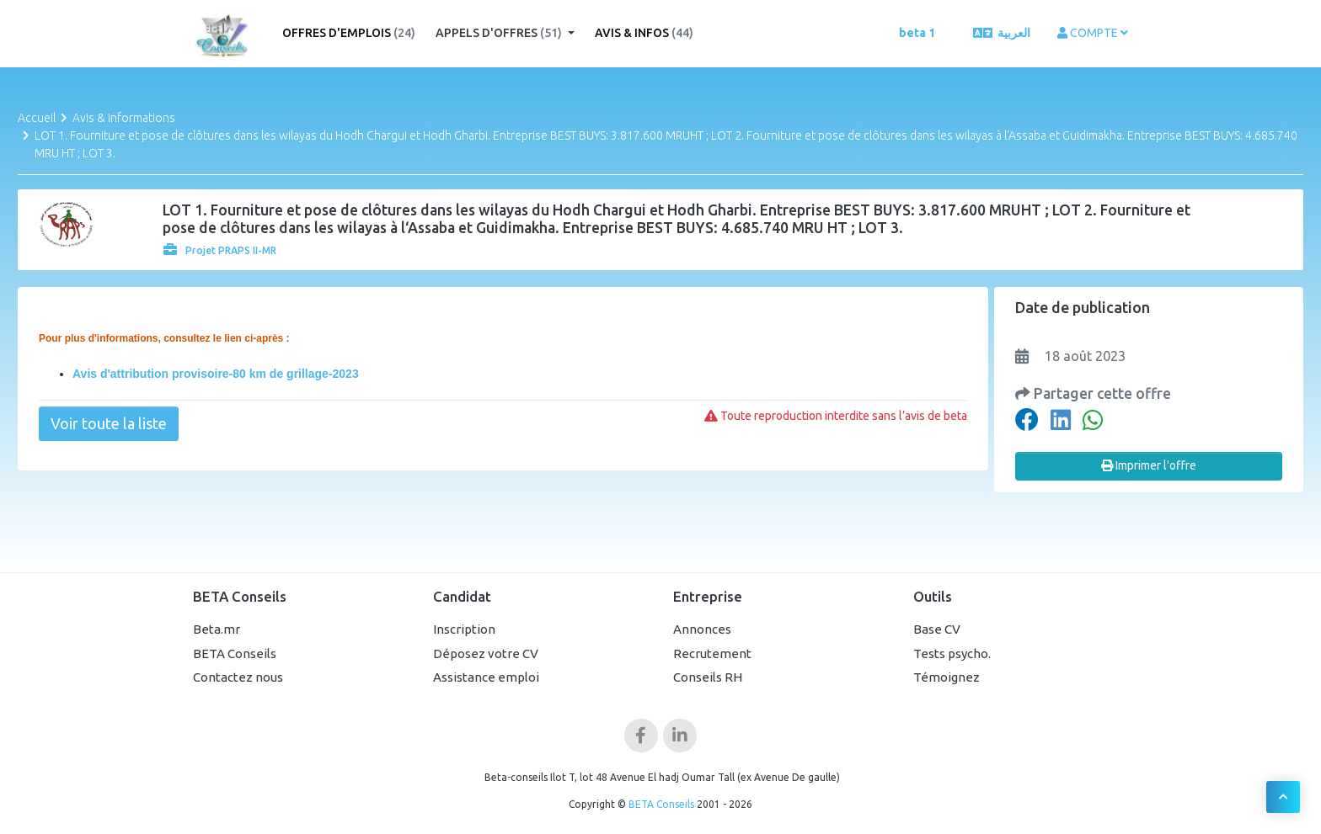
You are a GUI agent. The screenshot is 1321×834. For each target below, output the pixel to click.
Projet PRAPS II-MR (219, 250)
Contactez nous (238, 677)
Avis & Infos (644, 33)
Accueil (37, 118)
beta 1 (917, 33)
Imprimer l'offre (1148, 465)
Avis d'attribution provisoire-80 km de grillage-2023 (215, 373)
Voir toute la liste (109, 423)
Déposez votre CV (485, 653)
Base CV (936, 629)
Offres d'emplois (348, 33)
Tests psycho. (952, 653)
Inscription (464, 629)
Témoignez (946, 677)
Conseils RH (707, 677)
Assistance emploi (486, 677)
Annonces (702, 629)
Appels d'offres (500, 33)
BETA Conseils (234, 653)
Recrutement (712, 653)
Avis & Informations (123, 118)
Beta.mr (216, 629)
